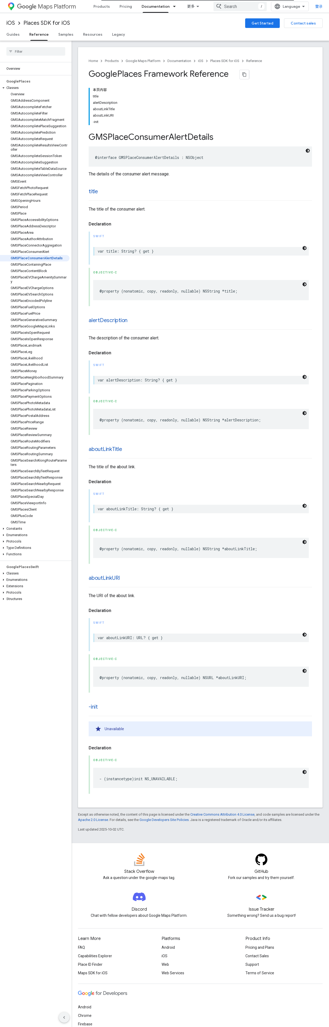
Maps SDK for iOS (93, 926)
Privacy (100, 1016)
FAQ (81, 900)
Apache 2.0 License (93, 773)
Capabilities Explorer (95, 909)
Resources (92, 34)
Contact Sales (257, 909)
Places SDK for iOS (46, 23)
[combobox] (289, 6)
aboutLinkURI (104, 531)
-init (93, 659)
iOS (10, 23)
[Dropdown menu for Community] (231, 6)
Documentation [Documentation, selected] (156, 6)
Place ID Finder (90, 917)
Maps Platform (46, 6)
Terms (83, 1016)
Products (101, 6)
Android (168, 900)
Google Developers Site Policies (164, 773)
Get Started (262, 23)
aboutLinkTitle (105, 402)
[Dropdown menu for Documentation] (176, 6)
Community (215, 6)
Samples (65, 34)
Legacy (118, 34)
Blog (191, 6)
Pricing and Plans (259, 900)
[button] (34, 47)
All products (88, 994)
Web (165, 917)
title (93, 144)
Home (93, 61)
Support (252, 917)
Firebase (85, 977)
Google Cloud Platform (97, 985)
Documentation (179, 61)
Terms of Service (259, 926)
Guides (13, 34)
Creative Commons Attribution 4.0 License (222, 767)
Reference (254, 61)
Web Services (173, 926)
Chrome (85, 968)
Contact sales (303, 23)
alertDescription (108, 273)
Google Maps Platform (143, 61)
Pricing (126, 6)
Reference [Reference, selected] (39, 34)
